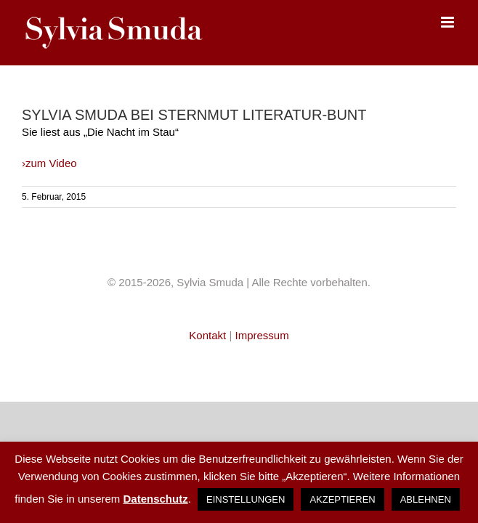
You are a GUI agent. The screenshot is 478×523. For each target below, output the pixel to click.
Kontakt (209, 335)
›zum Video (49, 163)
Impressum (261, 335)
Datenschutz (155, 498)
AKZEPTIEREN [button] (342, 499)
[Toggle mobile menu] (448, 22)
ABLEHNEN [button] (425, 499)
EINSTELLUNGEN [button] (245, 499)
